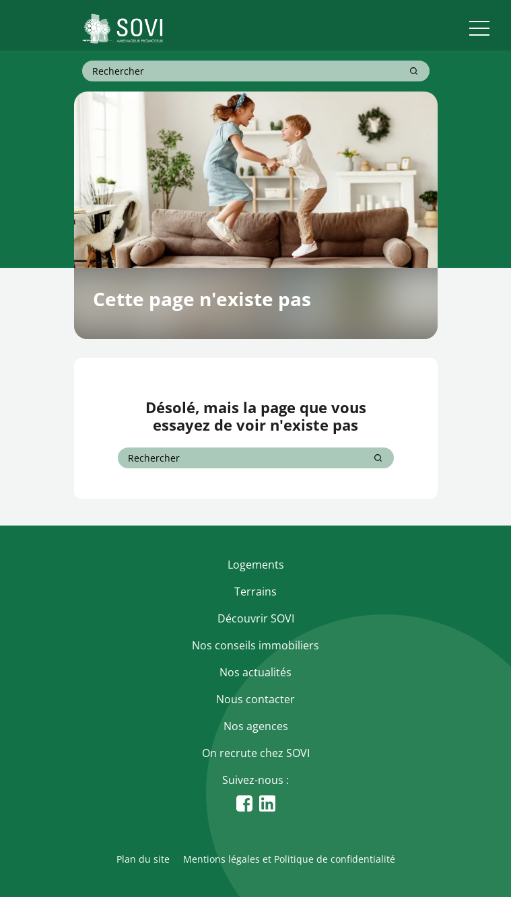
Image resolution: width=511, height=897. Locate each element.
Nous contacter (255, 699)
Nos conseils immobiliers (255, 645)
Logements (256, 564)
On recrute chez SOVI (256, 753)
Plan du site (143, 859)
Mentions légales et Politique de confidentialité (289, 859)
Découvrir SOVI (255, 618)
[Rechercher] (414, 71)
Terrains (255, 591)
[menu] (479, 28)
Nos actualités (255, 672)
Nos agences (256, 726)
